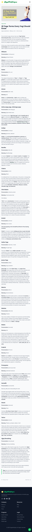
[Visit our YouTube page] (7, 498)
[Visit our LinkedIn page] (9, 498)
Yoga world (3, 23)
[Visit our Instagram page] (2, 498)
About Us (3, 504)
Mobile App (3, 521)
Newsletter (3, 519)
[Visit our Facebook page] (4, 498)
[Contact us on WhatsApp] (29, 529)
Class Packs (3, 517)
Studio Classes (4, 514)
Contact (3, 506)
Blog (18, 504)
